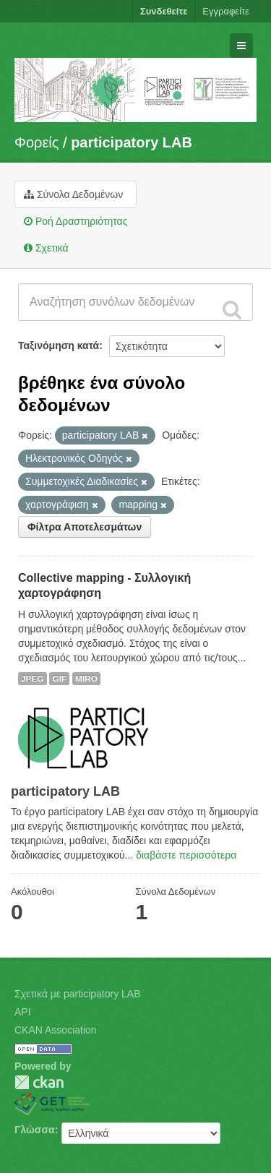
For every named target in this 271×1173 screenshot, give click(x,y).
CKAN (39, 1082)
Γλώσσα (34, 1129)
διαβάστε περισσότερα (186, 855)
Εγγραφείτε (225, 11)
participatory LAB (131, 142)
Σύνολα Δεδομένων (73, 194)
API (22, 1012)
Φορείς (36, 142)
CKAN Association (55, 1030)
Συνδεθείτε (163, 11)
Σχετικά (46, 248)
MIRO (86, 679)
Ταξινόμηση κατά (58, 345)
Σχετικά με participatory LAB (77, 994)
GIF (59, 679)
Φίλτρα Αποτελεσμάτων (84, 527)
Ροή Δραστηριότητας (75, 221)
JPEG (32, 679)
